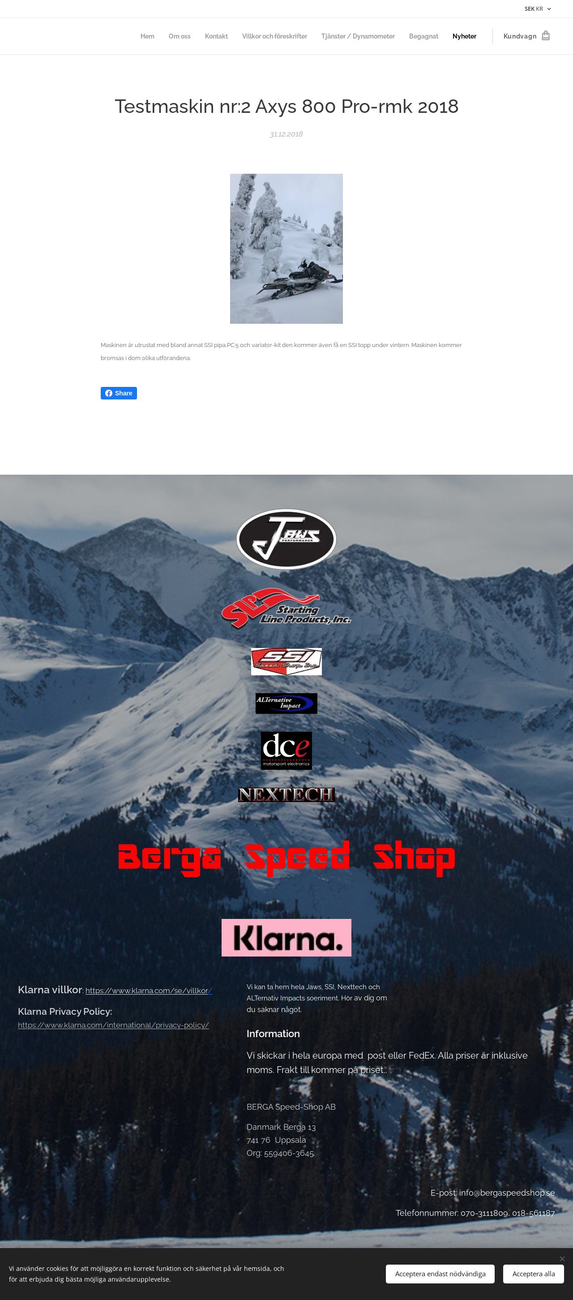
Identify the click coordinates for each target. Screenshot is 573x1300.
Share (119, 393)
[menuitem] (126, 36)
